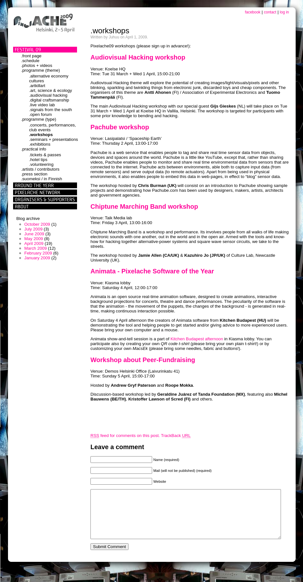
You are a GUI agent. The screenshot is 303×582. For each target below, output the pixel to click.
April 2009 (33, 243)
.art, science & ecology (50, 90)
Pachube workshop (119, 127)
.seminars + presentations (53, 139)
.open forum (40, 114)
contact (270, 12)
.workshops (41, 134)
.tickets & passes (45, 154)
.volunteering (41, 164)
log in (284, 12)
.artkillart (37, 85)
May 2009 (33, 238)
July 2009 (33, 229)
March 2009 (35, 248)
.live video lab (42, 104)
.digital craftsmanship (49, 100)
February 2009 (38, 253)
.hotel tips (38, 159)
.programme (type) (38, 119)
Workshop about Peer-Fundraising (142, 359)
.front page (31, 55)
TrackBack (176, 435)
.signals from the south (50, 109)
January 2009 (37, 257)
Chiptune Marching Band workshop (144, 206)
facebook (252, 12)
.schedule (30, 60)
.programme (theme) (40, 70)
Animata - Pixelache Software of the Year (152, 271)
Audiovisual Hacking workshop (137, 57)
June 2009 (34, 233)
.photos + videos (36, 65)
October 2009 (37, 224)
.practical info (33, 149)
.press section (34, 174)
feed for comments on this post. (125, 435)
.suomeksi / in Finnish (41, 178)
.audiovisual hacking (48, 95)
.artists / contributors (40, 169)
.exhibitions (39, 144)
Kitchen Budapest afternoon (196, 338)
